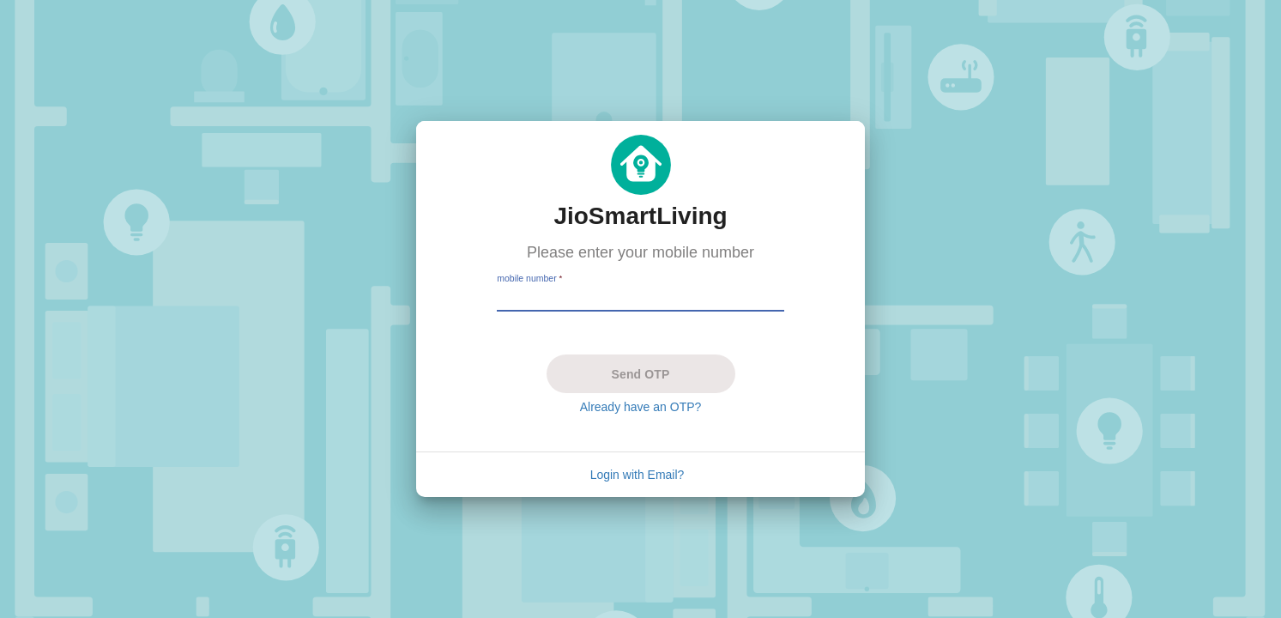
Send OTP (640, 374)
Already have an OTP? (641, 407)
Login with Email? (637, 475)
